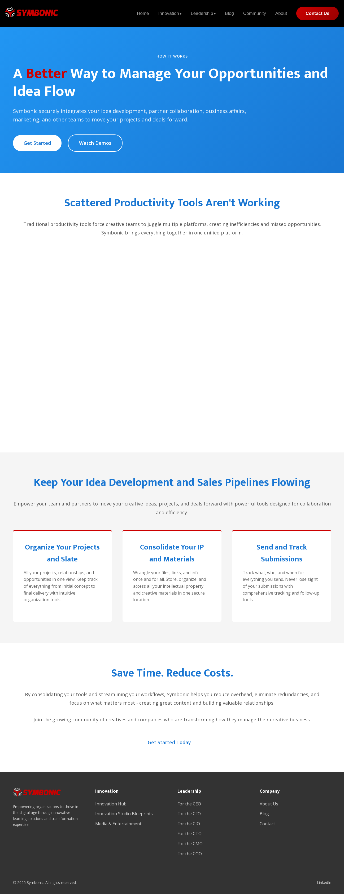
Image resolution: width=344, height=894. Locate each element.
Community (254, 13)
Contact (267, 824)
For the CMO (190, 844)
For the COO (189, 854)
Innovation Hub (111, 804)
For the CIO (188, 824)
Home (143, 13)
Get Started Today (169, 742)
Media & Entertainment (118, 824)
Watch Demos (95, 143)
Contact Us (317, 13)
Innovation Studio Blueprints (124, 814)
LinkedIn (324, 882)
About (281, 13)
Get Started (37, 143)
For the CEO (189, 804)
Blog (229, 13)
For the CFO (189, 814)
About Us (269, 804)
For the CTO (189, 833)
